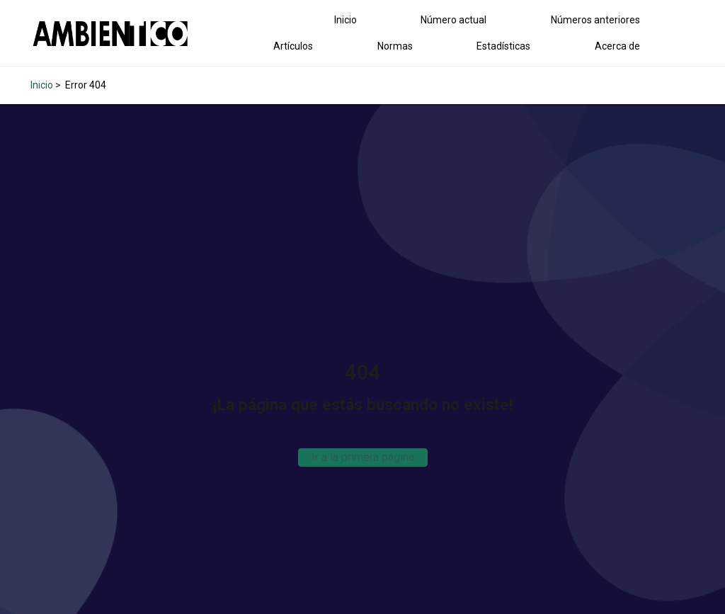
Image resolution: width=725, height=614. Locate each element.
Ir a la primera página (363, 457)
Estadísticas (503, 46)
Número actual (453, 19)
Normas (395, 46)
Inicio (345, 19)
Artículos (293, 46)
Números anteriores (595, 19)
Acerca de (617, 46)
